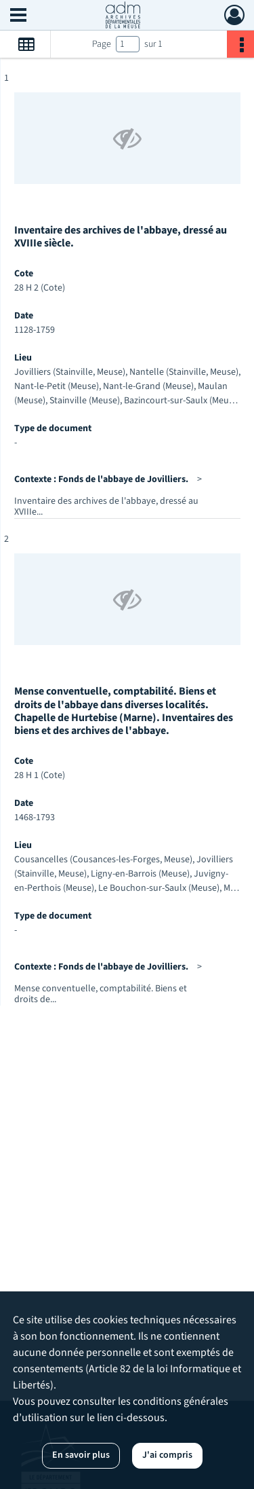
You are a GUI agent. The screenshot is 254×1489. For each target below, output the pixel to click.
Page (101, 44)
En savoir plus (81, 1455)
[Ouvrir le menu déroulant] (18, 16)
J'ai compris (167, 1455)
